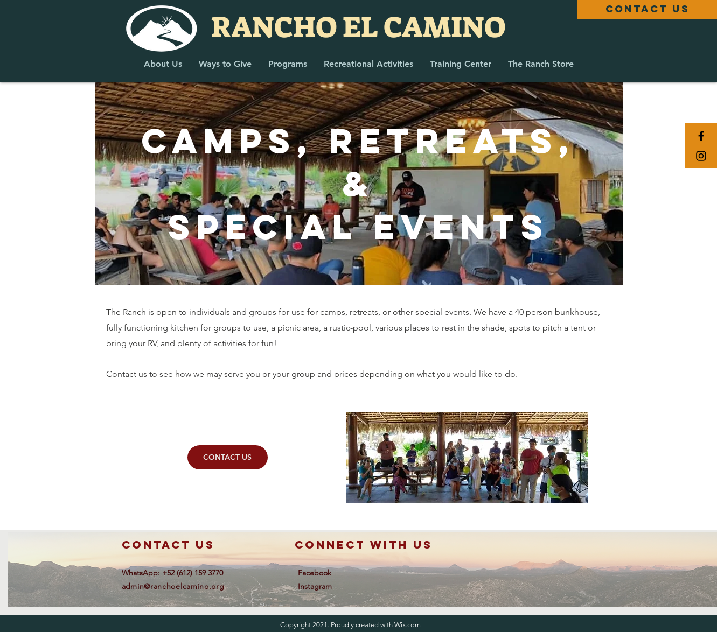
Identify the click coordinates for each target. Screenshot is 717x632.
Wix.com (407, 625)
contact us (168, 544)
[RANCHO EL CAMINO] (358, 27)
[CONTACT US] (647, 9)
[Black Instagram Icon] (701, 156)
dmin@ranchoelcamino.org (175, 586)
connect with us (364, 544)
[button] (163, 63)
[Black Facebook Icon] (701, 136)
